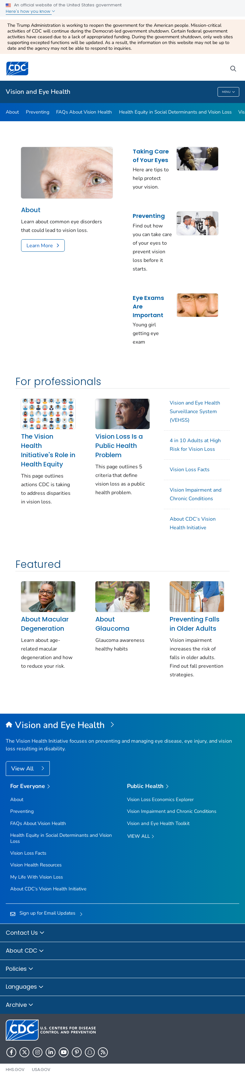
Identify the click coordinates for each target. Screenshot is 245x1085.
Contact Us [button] (25, 933)
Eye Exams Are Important (148, 306)
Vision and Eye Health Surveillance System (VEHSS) (195, 411)
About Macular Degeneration (45, 624)
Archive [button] (19, 1005)
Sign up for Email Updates (47, 913)
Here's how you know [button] (30, 11)
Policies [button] (19, 969)
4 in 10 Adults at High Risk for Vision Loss (195, 445)
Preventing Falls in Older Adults (194, 624)
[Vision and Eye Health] (122, 725)
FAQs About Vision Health (84, 112)
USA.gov (41, 1069)
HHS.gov (15, 1069)
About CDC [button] (25, 951)
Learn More (39, 245)
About (12, 112)
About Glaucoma (112, 624)
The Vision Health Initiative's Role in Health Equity (48, 450)
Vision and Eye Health (38, 91)
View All (23, 768)
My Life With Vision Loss (36, 877)
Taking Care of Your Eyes (151, 155)
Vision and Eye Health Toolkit (158, 823)
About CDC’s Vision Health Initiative (193, 523)
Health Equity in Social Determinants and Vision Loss (175, 112)
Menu (228, 92)
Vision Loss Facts (190, 469)
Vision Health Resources (36, 865)
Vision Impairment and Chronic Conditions (195, 494)
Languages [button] (25, 987)
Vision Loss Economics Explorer (160, 799)
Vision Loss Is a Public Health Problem (119, 445)
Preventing (37, 112)
